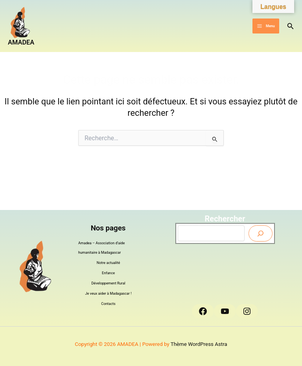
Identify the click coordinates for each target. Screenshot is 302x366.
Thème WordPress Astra (199, 344)
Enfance (108, 273)
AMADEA (21, 42)
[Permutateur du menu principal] (265, 26)
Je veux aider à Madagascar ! (108, 293)
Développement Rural (108, 283)
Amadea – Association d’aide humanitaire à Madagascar (101, 248)
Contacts (108, 304)
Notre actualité (108, 263)
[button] (290, 26)
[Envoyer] (261, 233)
